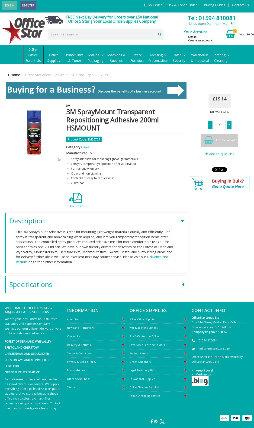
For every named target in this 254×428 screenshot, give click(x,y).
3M (68, 105)
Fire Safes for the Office (144, 336)
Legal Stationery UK (141, 370)
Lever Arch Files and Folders (147, 345)
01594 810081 (208, 340)
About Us (72, 319)
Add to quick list (220, 154)
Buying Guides (214, 5)
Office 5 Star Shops (78, 379)
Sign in (192, 36)
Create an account (200, 40)
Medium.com (204, 374)
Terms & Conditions (79, 353)
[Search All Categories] (106, 34)
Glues (104, 75)
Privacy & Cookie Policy (81, 361)
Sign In (9, 5)
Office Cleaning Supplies (144, 387)
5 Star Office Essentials (33, 55)
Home (13, 75)
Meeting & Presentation (158, 58)
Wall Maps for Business (143, 327)
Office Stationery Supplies (44, 75)
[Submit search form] (160, 33)
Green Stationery (140, 361)
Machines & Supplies (116, 58)
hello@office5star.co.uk (214, 349)
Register (28, 5)
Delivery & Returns (79, 345)
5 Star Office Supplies (142, 319)
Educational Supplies (142, 379)
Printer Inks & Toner (75, 58)
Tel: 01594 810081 (212, 18)
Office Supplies (53, 58)
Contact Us (240, 5)
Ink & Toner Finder (183, 5)
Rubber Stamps (138, 353)
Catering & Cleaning (220, 58)
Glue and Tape (82, 75)
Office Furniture (137, 58)
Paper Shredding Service (144, 395)
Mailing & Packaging (96, 58)
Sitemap (72, 387)
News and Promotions (80, 327)
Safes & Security (179, 58)
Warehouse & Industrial (200, 58)
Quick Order (153, 5)
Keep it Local (204, 370)
